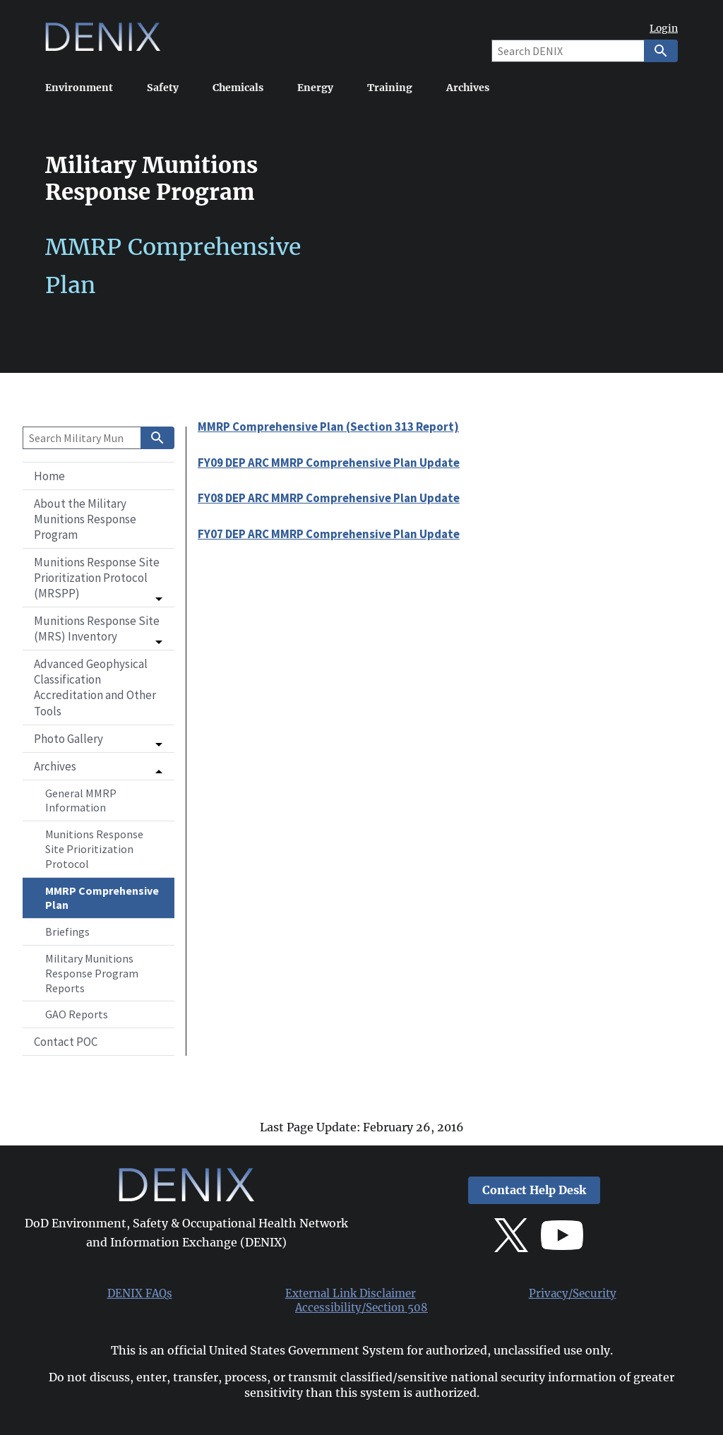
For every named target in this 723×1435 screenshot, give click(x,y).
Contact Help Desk (534, 1190)
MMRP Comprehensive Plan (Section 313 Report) (328, 426)
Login (664, 29)
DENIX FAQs (139, 1293)
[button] (98, 578)
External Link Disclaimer (350, 1293)
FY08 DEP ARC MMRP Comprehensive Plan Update (329, 498)
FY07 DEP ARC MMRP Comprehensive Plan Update (329, 534)
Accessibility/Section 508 (361, 1308)
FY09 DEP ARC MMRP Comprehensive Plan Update (329, 462)
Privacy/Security (572, 1293)
